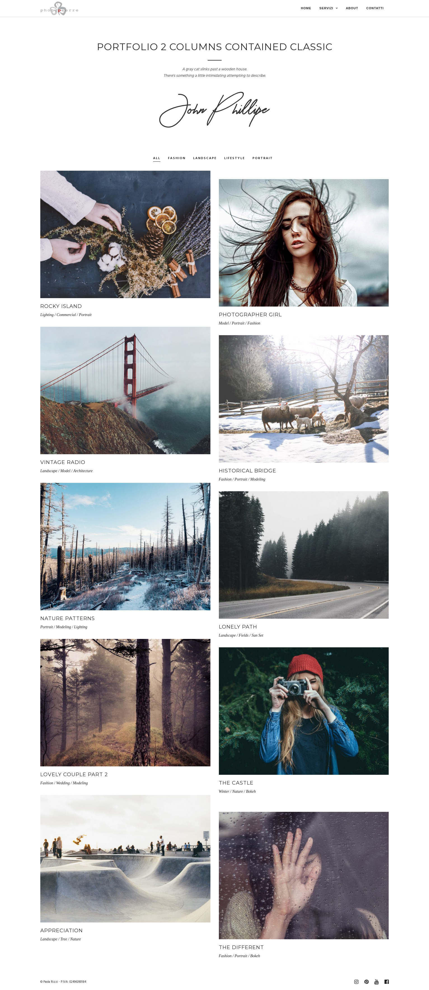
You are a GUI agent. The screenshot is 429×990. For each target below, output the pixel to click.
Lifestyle (234, 158)
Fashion (177, 158)
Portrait (262, 158)
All (156, 158)
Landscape (205, 158)
